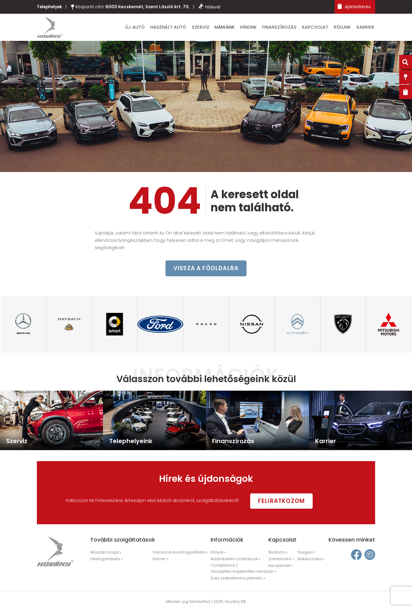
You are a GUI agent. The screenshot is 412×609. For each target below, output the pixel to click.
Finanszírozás (290, 28)
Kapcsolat (322, 28)
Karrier (367, 28)
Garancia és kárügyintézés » (178, 553)
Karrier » (159, 559)
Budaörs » (277, 553)
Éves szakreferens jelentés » (235, 578)
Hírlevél (211, 6)
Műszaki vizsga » (105, 553)
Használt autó (189, 28)
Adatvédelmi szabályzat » (234, 559)
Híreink (262, 28)
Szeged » (305, 553)
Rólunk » (218, 553)
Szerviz (218, 28)
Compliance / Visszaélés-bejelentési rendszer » (240, 569)
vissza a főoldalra (206, 270)
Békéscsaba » (309, 559)
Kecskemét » (279, 566)
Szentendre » (279, 559)
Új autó (159, 28)
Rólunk (347, 28)
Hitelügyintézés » (105, 559)
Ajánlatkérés (354, 6)
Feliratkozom (288, 501)
